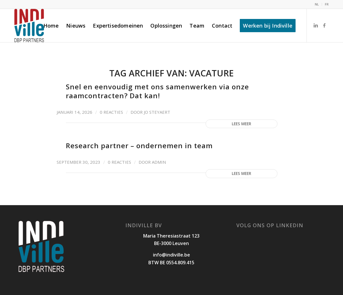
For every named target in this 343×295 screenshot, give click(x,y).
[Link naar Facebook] (324, 25)
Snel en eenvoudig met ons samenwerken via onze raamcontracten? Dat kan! (157, 91)
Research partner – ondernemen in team (139, 145)
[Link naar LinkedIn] (315, 25)
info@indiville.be (171, 255)
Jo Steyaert (157, 112)
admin (159, 162)
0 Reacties (111, 112)
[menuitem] (317, 4)
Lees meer (241, 123)
